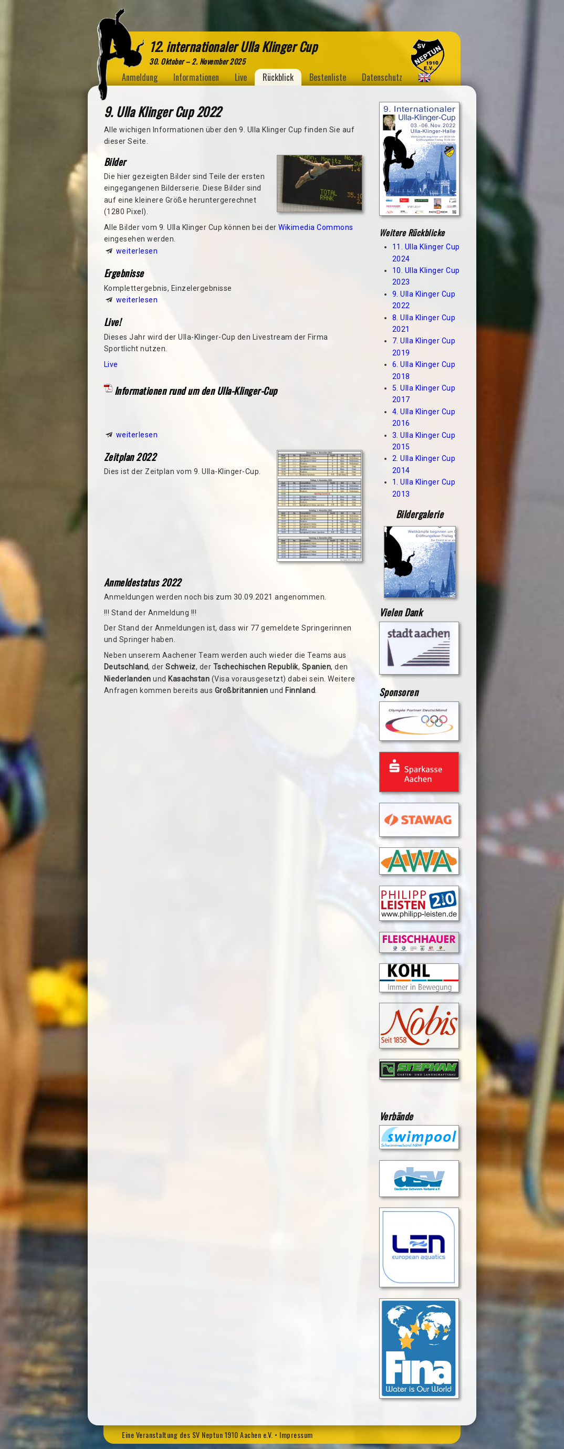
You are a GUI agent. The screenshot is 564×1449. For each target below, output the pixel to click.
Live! (112, 322)
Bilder (115, 162)
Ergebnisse (124, 273)
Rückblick (278, 77)
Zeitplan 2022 (130, 457)
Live (241, 77)
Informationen (196, 77)
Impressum (296, 1434)
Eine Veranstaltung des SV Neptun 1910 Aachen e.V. (197, 1434)
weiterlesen (137, 251)
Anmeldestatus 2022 (142, 582)
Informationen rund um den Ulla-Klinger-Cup (195, 390)
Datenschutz (382, 77)
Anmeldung (140, 77)
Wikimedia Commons (315, 227)
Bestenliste (327, 77)
